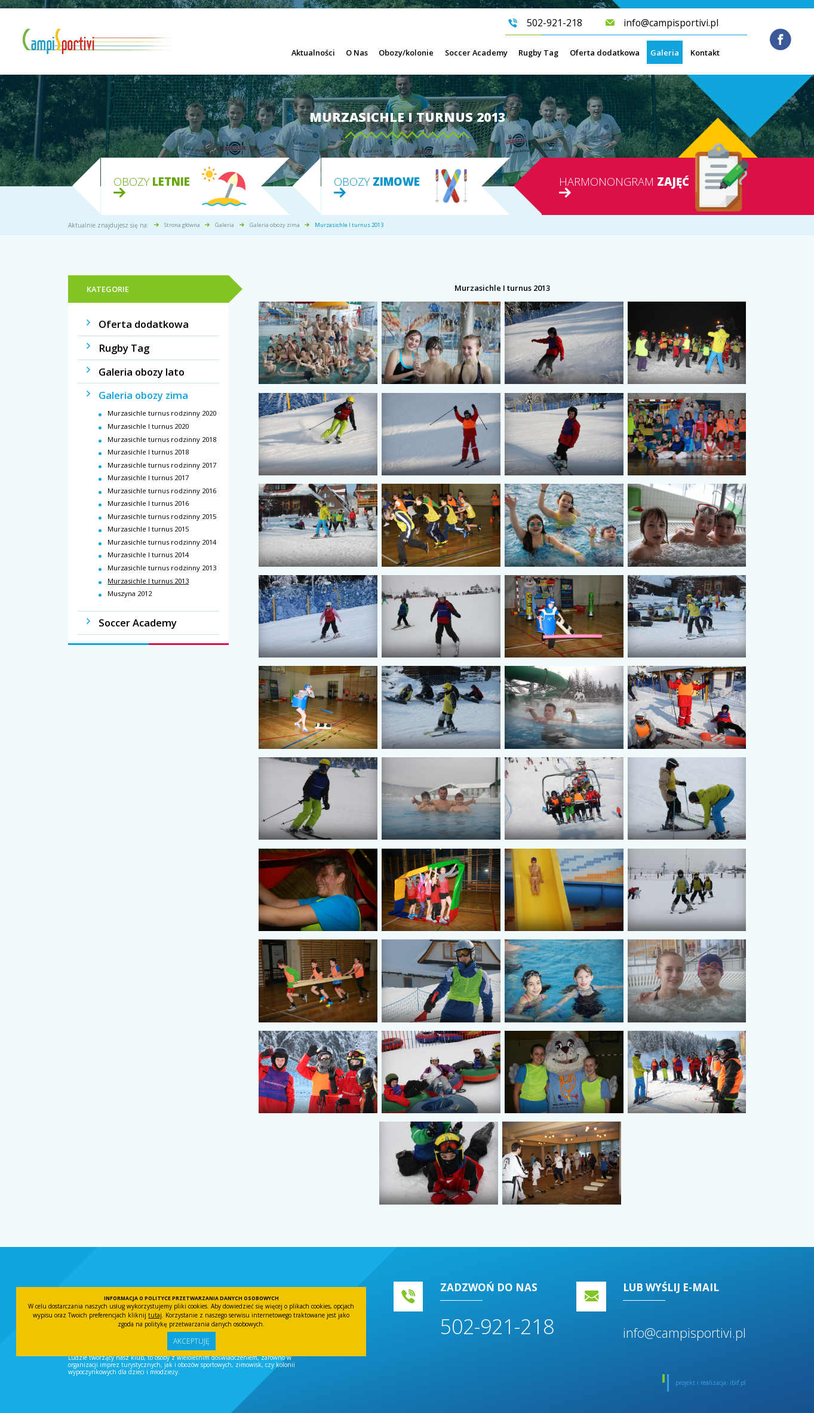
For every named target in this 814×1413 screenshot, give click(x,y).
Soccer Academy (476, 56)
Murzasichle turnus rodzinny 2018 (161, 427)
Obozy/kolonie (406, 56)
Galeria (664, 56)
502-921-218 (497, 1326)
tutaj (155, 1312)
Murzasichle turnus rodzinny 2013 (161, 555)
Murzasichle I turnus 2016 (148, 491)
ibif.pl (738, 1382)
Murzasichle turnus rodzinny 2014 (161, 530)
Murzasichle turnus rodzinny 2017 (161, 453)
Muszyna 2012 (129, 581)
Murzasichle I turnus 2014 (148, 542)
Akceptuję (191, 1339)
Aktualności (313, 56)
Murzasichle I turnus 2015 (148, 516)
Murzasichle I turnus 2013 (148, 568)
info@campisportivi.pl (684, 1332)
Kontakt (705, 56)
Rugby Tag (538, 56)
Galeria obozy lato (133, 364)
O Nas (357, 56)
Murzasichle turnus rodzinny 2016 (161, 478)
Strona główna (182, 225)
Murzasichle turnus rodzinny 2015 (161, 504)
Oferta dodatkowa (605, 56)
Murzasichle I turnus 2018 (148, 439)
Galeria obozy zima (275, 225)
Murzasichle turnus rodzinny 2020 (161, 401)
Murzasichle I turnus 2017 (148, 465)
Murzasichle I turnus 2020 (148, 414)
